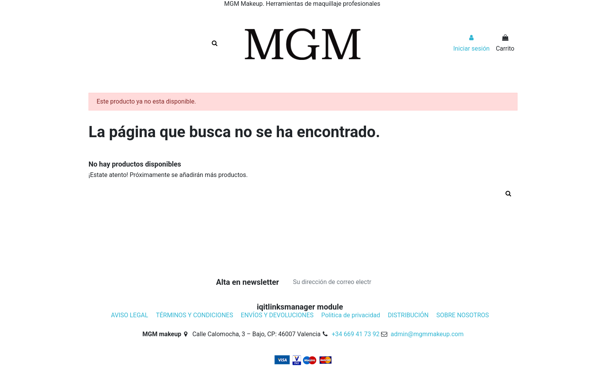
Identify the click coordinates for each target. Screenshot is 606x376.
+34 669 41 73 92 (356, 334)
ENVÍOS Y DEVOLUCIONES (277, 315)
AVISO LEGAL (129, 315)
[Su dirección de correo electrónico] (332, 282)
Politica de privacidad (350, 315)
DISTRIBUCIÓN (408, 315)
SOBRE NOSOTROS (462, 315)
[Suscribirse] (387, 282)
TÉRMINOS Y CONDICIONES (194, 315)
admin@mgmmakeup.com (427, 334)
